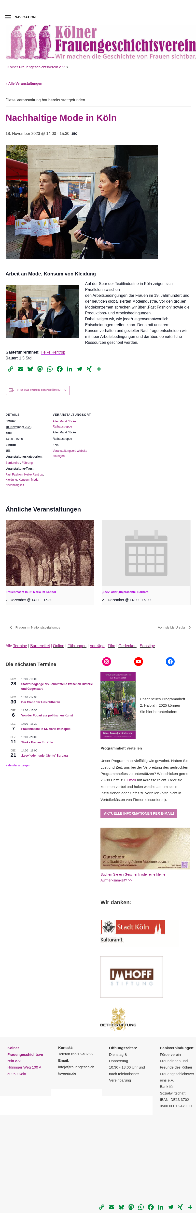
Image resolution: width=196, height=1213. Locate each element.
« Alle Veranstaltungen (24, 83)
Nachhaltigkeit (15, 485)
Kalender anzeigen (18, 765)
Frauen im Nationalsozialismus (38, 628)
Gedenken (127, 646)
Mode (35, 479)
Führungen (77, 646)
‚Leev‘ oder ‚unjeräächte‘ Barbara (125, 592)
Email (131, 780)
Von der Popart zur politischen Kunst (47, 715)
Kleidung (11, 479)
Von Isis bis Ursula (171, 628)
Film (111, 646)
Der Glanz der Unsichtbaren (40, 702)
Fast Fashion (14, 474)
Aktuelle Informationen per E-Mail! (139, 813)
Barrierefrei (13, 462)
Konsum (24, 479)
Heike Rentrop (53, 352)
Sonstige (147, 646)
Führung (27, 462)
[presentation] (50, 553)
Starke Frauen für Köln (37, 742)
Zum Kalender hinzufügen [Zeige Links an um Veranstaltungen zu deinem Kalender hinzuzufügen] (38, 390)
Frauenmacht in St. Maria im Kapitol (31, 592)
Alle (16, 646)
